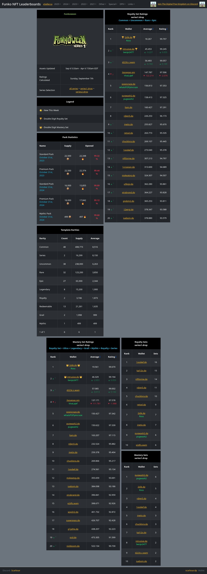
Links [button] (130, 4)
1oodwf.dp (128, 149)
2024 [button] (65, 4)
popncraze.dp (128, 84)
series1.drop (86, 88)
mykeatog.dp (128, 175)
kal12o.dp (141, 370)
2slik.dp (128, 37)
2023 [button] (74, 4)
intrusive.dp (128, 48)
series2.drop (82, 91)
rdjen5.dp (128, 115)
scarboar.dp (191, 570)
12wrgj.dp (128, 209)
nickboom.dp (73, 545)
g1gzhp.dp (73, 528)
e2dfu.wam (73, 503)
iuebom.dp (128, 218)
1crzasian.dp (128, 167)
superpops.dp (73, 520)
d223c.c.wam (128, 62)
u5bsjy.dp (128, 184)
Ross (128, 40)
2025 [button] (56, 4)
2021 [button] (92, 4)
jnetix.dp (128, 124)
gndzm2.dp (128, 201)
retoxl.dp (128, 132)
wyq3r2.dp (73, 511)
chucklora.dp (128, 141)
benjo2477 (128, 52)
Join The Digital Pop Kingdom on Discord (178, 3)
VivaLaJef (128, 75)
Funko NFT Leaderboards (21, 4)
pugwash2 (128, 98)
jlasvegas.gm (128, 72)
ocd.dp (73, 537)
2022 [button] (83, 4)
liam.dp (128, 107)
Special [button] (112, 4)
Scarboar (15, 570)
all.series (73, 88)
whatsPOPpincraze (128, 87)
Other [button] (102, 4)
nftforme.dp (129, 158)
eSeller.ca (47, 4)
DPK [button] (122, 4)
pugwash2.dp (128, 95)
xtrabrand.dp (128, 192)
